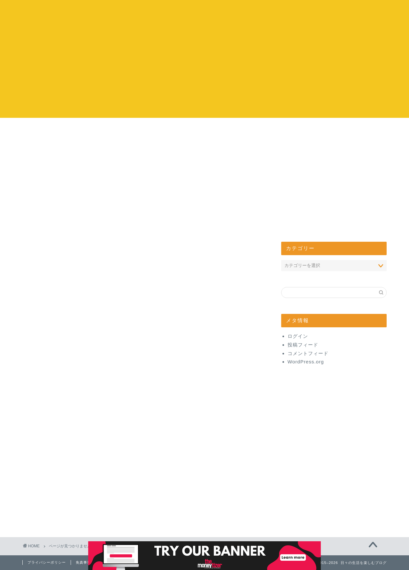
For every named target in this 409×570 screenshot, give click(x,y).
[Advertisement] (204, 73)
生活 (53, 405)
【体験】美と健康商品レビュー (86, 507)
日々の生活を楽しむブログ (205, 12)
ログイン (298, 336)
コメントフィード (308, 353)
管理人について (320, 129)
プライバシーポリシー (46, 562)
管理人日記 (61, 516)
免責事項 (83, 562)
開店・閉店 (61, 414)
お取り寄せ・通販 (69, 473)
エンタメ (243, 129)
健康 (53, 499)
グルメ (56, 465)
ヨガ (53, 439)
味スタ (56, 431)
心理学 (56, 422)
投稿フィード (303, 344)
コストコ (89, 129)
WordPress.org (306, 361)
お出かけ (166, 129)
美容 (53, 490)
